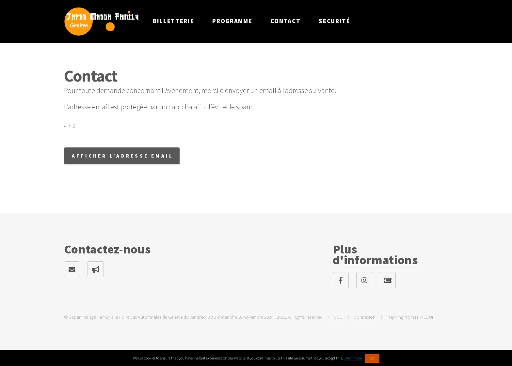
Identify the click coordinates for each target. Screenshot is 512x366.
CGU (338, 317)
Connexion (365, 317)
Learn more (353, 358)
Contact (285, 21)
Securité (334, 21)
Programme (232, 21)
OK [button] (372, 358)
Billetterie (173, 21)
